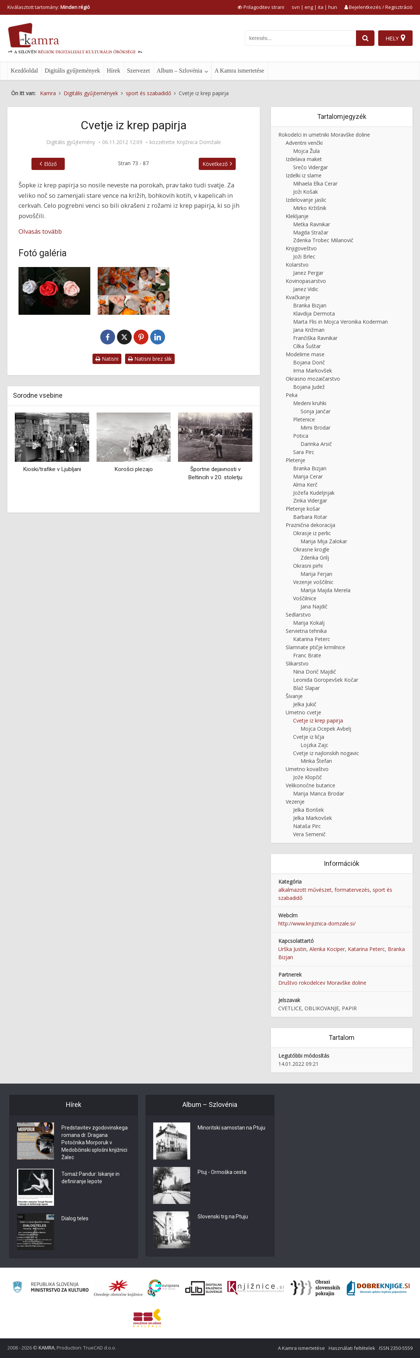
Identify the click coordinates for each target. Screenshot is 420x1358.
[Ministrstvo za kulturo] (50, 1288)
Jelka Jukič (304, 704)
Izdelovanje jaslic (306, 199)
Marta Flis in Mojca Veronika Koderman (340, 321)
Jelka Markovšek (312, 817)
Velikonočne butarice (310, 785)
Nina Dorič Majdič (314, 671)
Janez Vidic (305, 289)
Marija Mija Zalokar (323, 541)
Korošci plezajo (133, 469)
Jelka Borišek (308, 809)
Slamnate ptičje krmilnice (315, 647)
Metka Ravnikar (311, 224)
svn (296, 7)
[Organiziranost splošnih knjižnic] (118, 1288)
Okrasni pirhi (308, 565)
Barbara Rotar (310, 516)
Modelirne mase (305, 354)
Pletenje (295, 460)
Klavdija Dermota (314, 313)
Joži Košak (305, 191)
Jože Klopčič (307, 777)
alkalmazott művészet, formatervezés (324, 889)
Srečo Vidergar (310, 167)
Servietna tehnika (306, 630)
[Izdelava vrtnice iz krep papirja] (133, 291)
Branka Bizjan (309, 305)
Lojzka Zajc (314, 744)
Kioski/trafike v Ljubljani (52, 469)
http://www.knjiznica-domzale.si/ (317, 923)
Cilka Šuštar (307, 346)
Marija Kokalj (309, 622)
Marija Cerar (308, 476)
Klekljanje (297, 216)
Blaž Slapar (306, 687)
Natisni (106, 358)
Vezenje (295, 801)
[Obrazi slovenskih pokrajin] (315, 1288)
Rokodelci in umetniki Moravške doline (324, 134)
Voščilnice (304, 598)
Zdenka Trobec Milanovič (323, 240)
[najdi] (365, 38)
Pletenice (304, 419)
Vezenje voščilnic (313, 581)
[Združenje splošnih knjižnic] (147, 1318)
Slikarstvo (297, 663)
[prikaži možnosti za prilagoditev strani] (261, 7)
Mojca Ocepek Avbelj (325, 728)
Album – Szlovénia (179, 70)
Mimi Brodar (315, 427)
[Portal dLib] (204, 1288)
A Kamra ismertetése (239, 70)
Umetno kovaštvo (307, 769)
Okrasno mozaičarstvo (313, 378)
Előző (50, 163)
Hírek (113, 70)
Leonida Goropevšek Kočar (325, 679)
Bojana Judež (309, 386)
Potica (300, 435)
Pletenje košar (303, 508)
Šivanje (294, 696)
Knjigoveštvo (301, 248)
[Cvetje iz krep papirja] (54, 291)
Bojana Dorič (309, 362)
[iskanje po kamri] (300, 38)
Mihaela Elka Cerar (315, 183)
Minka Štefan (316, 760)
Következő (215, 163)
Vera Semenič (309, 834)
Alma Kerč (305, 484)
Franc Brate (307, 655)
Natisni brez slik (150, 358)
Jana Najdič (313, 606)
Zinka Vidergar (310, 500)
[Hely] (395, 38)
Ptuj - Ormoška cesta (222, 1172)
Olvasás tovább (40, 231)
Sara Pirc (303, 452)
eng (309, 7)
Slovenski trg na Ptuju (223, 1217)
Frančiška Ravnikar (315, 337)
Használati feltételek (352, 1348)
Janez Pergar (308, 272)
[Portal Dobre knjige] (378, 1288)
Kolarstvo (297, 264)
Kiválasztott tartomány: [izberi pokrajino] (48, 7)
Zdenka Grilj (314, 557)
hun (332, 7)
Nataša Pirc (307, 826)
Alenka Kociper (327, 948)
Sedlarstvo (298, 614)
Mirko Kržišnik (309, 207)
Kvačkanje (298, 297)
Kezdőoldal (24, 70)
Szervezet (138, 70)
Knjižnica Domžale (199, 142)
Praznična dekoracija (310, 524)
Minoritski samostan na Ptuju (231, 1128)
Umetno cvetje (303, 712)
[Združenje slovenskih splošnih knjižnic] (255, 1288)
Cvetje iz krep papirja (318, 720)
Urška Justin (292, 948)
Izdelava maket (304, 159)
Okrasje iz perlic (312, 533)
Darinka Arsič (316, 443)
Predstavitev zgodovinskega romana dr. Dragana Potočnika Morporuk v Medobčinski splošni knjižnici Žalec (94, 1143)
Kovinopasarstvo (306, 280)
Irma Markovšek (312, 370)
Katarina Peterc (311, 639)
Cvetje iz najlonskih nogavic (326, 753)
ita (320, 7)
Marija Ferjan (316, 573)
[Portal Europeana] (163, 1288)
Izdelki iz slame (304, 175)
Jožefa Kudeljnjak (314, 492)
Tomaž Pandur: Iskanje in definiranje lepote (90, 1178)
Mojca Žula (306, 150)
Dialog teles (74, 1219)
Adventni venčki (304, 142)
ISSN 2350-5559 (396, 1348)
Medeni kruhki (309, 403)
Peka (292, 394)
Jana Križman (309, 329)
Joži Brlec (304, 256)
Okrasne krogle (311, 549)
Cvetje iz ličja (308, 736)
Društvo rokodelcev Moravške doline (322, 982)
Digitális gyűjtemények (72, 70)
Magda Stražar (310, 232)
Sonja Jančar (315, 411)
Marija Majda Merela (325, 590)
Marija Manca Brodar (318, 793)
